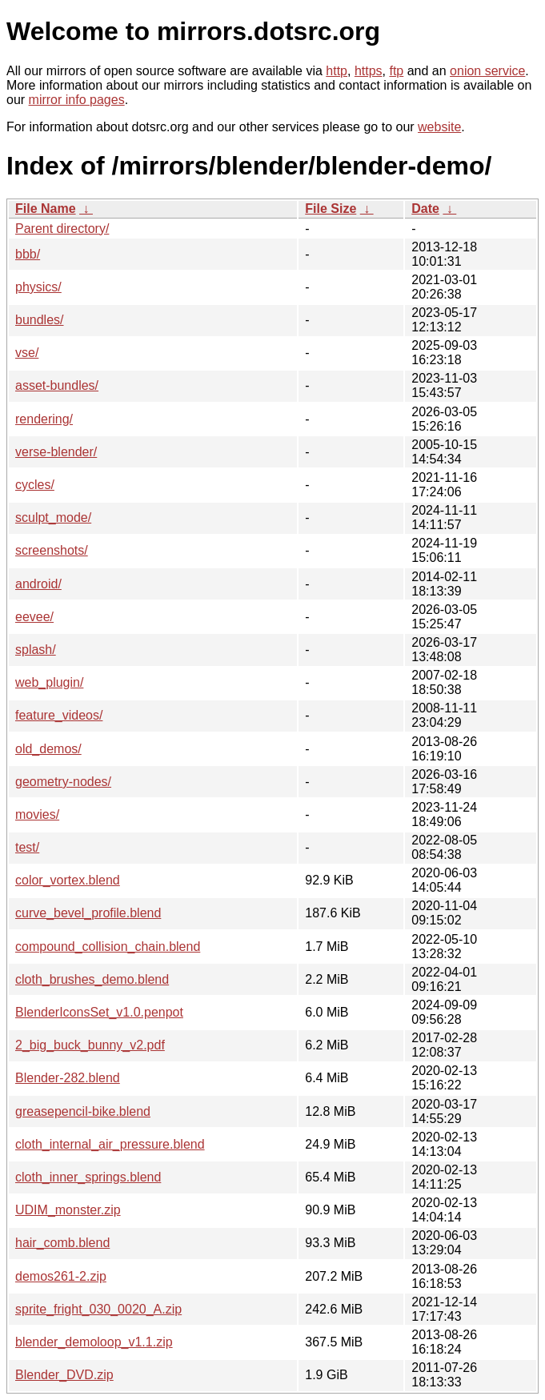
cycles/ (34, 484)
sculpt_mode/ (53, 517)
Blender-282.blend (67, 1078)
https (369, 71)
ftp (396, 71)
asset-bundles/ (56, 385)
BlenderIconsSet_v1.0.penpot (99, 1012)
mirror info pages (77, 99)
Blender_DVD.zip (64, 1375)
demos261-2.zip (60, 1276)
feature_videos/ (58, 715)
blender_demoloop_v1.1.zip (94, 1342)
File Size (330, 208)
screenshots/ (51, 550)
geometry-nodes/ (63, 781)
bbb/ (27, 254)
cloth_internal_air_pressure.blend (110, 1144)
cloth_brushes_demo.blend (92, 979)
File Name (45, 208)
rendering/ (44, 419)
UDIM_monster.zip (68, 1210)
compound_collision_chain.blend (107, 946)
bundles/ (39, 320)
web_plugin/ (49, 682)
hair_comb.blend (62, 1243)
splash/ (35, 649)
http (336, 71)
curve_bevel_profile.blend (88, 913)
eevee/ (34, 617)
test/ (27, 847)
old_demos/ (48, 749)
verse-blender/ (56, 452)
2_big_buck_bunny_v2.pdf (90, 1045)
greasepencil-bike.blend (82, 1111)
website (439, 127)
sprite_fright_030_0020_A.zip (98, 1309)
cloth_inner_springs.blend (88, 1177)
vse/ (26, 352)
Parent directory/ (62, 228)
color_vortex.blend (67, 880)
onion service (487, 71)
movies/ (37, 814)
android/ (38, 584)
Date (425, 208)
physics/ (38, 287)
